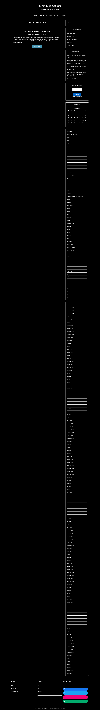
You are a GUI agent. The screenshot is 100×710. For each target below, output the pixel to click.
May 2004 (69, 628)
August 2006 (69, 548)
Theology (69, 280)
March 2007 (69, 527)
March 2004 (69, 634)
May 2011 (69, 379)
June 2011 (69, 376)
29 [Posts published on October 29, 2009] (77, 122)
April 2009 (69, 453)
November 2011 (70, 361)
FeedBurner (79, 96)
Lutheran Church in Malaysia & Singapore (75, 196)
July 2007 (69, 516)
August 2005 (69, 584)
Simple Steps (69, 271)
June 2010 (69, 412)
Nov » (71, 125)
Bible (68, 140)
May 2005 (69, 593)
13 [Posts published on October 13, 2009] (71, 117)
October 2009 (70, 435)
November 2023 (70, 307)
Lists (68, 190)
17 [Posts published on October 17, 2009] (82, 117)
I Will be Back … (70, 42)
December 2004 (70, 608)
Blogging (68, 143)
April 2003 (69, 667)
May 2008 (69, 486)
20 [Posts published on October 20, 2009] (71, 120)
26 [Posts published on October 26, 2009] (68, 122)
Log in (12, 685)
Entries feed (13, 688)
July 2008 (69, 480)
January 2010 (70, 426)
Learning (68, 187)
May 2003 (69, 664)
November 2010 (70, 397)
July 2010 (69, 409)
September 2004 (70, 617)
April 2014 (69, 316)
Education (57, 15)
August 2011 (69, 370)
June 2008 (69, 483)
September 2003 (70, 652)
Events (68, 161)
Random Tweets (70, 250)
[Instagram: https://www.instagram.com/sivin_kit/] (75, 697)
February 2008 (70, 495)
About (35, 15)
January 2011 (70, 391)
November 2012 (70, 334)
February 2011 (70, 388)
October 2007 (70, 507)
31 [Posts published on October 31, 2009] (82, 122)
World (68, 291)
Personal (69, 226)
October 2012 (70, 337)
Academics (69, 131)
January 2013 (70, 328)
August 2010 (69, 406)
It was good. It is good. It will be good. (36, 31)
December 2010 (70, 394)
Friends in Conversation (72, 170)
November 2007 (70, 504)
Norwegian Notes (70, 223)
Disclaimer (49, 15)
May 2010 (69, 414)
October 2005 (70, 578)
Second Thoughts (70, 265)
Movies (68, 211)
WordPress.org (14, 694)
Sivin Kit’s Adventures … (72, 33)
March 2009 (69, 456)
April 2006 (69, 560)
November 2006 (70, 539)
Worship (68, 294)
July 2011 (69, 373)
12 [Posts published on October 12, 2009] (68, 117)
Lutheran (69, 193)
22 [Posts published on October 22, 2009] (77, 120)
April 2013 (69, 322)
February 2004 (70, 637)
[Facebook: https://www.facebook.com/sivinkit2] (75, 689)
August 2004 (69, 620)
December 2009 (70, 429)
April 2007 (69, 524)
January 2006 (70, 569)
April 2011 (69, 382)
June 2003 (69, 661)
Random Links (70, 244)
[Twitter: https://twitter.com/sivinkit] (75, 693)
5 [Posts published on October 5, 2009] (68, 115)
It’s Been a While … (71, 45)
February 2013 (70, 325)
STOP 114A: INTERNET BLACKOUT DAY (76, 63)
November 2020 (70, 310)
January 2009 (70, 462)
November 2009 (70, 432)
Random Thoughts (71, 247)
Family (68, 164)
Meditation (69, 202)
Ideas (68, 178)
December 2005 (70, 572)
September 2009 (70, 438)
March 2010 (69, 420)
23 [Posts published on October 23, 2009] (79, 120)
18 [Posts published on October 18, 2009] (85, 117)
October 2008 (70, 471)
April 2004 (69, 631)
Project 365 (69, 241)
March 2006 (69, 563)
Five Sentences (70, 167)
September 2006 (70, 545)
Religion (68, 256)
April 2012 (69, 346)
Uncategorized (70, 285)
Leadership (69, 184)
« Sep (68, 125)
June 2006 (69, 554)
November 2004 (70, 611)
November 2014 (70, 313)
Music (68, 214)
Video (68, 288)
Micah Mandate (70, 205)
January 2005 (70, 605)
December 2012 (70, 331)
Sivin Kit (44, 34)
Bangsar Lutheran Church (72, 134)
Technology (69, 277)
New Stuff (69, 217)
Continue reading (36, 46)
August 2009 (69, 441)
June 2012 (69, 343)
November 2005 (70, 575)
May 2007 (69, 521)
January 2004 (70, 640)
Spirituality (69, 274)
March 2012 (69, 349)
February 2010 (70, 423)
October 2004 (70, 614)
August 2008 (69, 477)
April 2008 (69, 489)
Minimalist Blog (54, 708)
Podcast (68, 232)
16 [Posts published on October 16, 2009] (79, 117)
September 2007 (70, 510)
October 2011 (70, 364)
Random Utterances (71, 253)
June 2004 (69, 626)
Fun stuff (69, 172)
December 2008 (70, 465)
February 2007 (70, 530)
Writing (64, 15)
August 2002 (69, 673)
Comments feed (14, 691)
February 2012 (70, 352)
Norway (68, 220)
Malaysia (69, 199)
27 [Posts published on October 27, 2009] (71, 122)
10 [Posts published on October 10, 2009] (82, 115)
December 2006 (70, 536)
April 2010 (69, 417)
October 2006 (70, 542)
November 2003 (70, 646)
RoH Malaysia (70, 262)
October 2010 (70, 400)
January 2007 (70, 533)
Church (42, 15)
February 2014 (70, 319)
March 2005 (69, 599)
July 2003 (69, 658)
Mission (68, 208)
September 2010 (70, 403)
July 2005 (69, 587)
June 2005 (69, 590)
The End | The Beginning (72, 39)
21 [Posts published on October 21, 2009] (74, 120)
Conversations (70, 155)
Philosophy (69, 229)
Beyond (68, 137)
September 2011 (70, 367)
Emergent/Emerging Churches (73, 158)
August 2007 (69, 513)
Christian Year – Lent (71, 149)
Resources (69, 259)
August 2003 (69, 655)
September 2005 (70, 581)
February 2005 (70, 602)
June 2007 (69, 518)
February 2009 (70, 459)
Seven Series (69, 268)
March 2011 (69, 385)
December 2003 (70, 643)
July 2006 (69, 551)
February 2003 (70, 670)
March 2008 (69, 492)
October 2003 (70, 649)
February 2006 (70, 566)
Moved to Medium (71, 36)
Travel (68, 282)
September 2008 (70, 474)
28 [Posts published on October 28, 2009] (74, 122)
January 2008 (70, 498)
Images (68, 181)
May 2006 (69, 557)
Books (68, 146)
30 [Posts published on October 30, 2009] (79, 122)
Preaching (69, 235)
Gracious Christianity (71, 175)
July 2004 (69, 623)
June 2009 (69, 447)
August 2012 (69, 340)
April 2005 (69, 596)
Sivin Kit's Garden (50, 5)
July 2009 (69, 444)
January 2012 (70, 355)
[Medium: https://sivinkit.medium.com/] (75, 701)
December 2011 (70, 358)
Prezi (68, 238)
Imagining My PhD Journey (75, 78)
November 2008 (70, 468)
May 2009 (69, 450)
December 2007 (70, 501)
